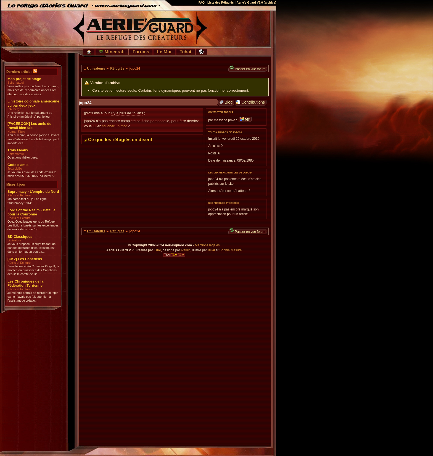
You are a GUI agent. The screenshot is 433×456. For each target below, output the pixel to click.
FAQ (202, 2)
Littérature (14, 240)
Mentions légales (207, 245)
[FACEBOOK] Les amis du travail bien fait (29, 126)
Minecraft (112, 51)
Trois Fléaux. (18, 150)
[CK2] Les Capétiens (24, 259)
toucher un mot (114, 126)
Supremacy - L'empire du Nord (33, 191)
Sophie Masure (231, 250)
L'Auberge (14, 109)
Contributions (250, 102)
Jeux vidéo (14, 168)
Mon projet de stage (24, 79)
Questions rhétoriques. (22, 157)
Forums (141, 51)
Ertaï (157, 250)
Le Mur (164, 51)
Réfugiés (117, 68)
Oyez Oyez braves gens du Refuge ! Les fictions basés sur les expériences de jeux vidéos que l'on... (33, 225)
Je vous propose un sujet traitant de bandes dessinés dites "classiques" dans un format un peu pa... (31, 248)
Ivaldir (185, 250)
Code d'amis (17, 165)
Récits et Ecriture (19, 195)
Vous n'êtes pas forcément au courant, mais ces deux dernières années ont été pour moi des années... (33, 90)
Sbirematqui (15, 82)
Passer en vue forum (247, 69)
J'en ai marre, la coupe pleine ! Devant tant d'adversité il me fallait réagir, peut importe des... (33, 139)
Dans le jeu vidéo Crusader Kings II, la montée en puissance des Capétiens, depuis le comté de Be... (33, 270)
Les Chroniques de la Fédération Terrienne (25, 283)
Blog (226, 102)
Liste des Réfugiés (220, 2)
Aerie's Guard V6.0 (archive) (256, 2)
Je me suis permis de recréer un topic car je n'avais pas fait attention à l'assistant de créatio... (32, 296)
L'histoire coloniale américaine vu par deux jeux (33, 103)
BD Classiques (19, 236)
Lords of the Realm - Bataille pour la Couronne (31, 212)
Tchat (186, 51)
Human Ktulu (16, 131)
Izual (211, 250)
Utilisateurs (96, 68)
